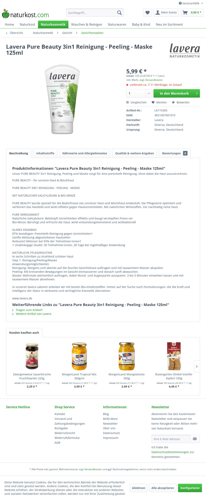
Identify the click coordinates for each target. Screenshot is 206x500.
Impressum (110, 438)
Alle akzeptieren (162, 488)
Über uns (109, 428)
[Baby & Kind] (141, 24)
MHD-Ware (110, 419)
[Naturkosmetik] (53, 24)
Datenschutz (111, 433)
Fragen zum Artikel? (27, 310)
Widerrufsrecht (65, 433)
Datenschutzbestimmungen (170, 452)
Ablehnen (138, 488)
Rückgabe (61, 428)
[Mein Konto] (166, 13)
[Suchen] (119, 13)
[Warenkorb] (192, 13)
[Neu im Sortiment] (169, 24)
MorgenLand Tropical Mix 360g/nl (79, 376)
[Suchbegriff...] (95, 13)
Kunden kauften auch (24, 332)
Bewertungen (174, 153)
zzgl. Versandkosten (151, 80)
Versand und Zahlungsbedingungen (70, 421)
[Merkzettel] (147, 13)
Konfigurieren (190, 488)
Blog (106, 414)
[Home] (9, 24)
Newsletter (110, 423)
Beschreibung (18, 153)
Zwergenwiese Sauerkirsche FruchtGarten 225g (32, 376)
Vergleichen (136, 102)
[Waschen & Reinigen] (86, 24)
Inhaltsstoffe (45, 153)
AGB (57, 442)
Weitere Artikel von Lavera (31, 314)
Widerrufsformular (67, 438)
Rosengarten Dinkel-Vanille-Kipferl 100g (174, 376)
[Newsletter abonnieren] (195, 439)
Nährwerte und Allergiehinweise (84, 153)
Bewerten (181, 102)
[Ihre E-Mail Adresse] (170, 439)
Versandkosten (93, 469)
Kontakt (60, 414)
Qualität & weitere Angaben (134, 153)
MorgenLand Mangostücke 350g (127, 376)
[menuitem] (95, 13)
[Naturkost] (27, 24)
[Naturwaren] (117, 24)
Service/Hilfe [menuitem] (189, 3)
